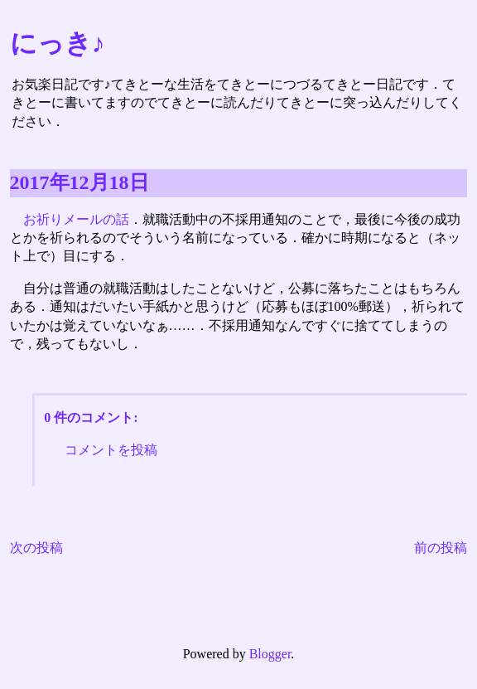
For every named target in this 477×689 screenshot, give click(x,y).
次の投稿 (36, 548)
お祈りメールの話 (76, 219)
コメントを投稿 (111, 450)
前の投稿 (440, 548)
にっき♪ (57, 43)
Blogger (270, 654)
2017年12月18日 (79, 182)
